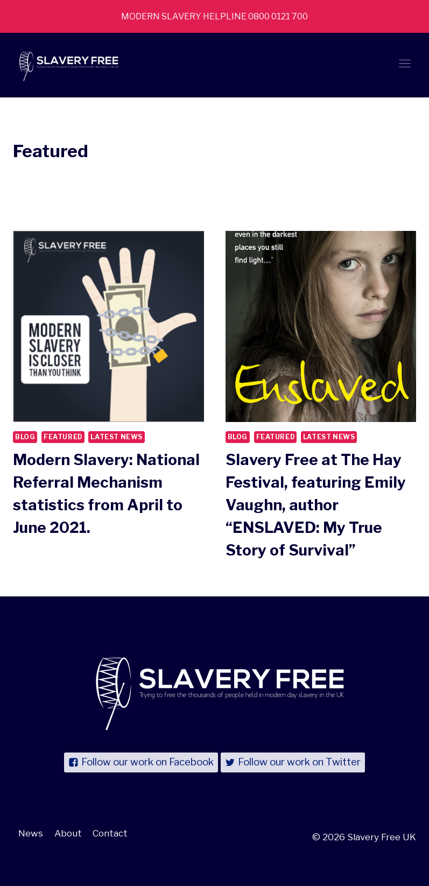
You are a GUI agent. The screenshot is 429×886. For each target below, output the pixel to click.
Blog (25, 437)
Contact (110, 833)
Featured (63, 437)
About (68, 833)
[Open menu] (404, 65)
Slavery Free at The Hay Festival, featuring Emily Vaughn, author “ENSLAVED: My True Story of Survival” (316, 505)
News (30, 833)
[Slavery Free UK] (67, 65)
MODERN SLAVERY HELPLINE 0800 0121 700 (215, 16)
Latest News (116, 437)
